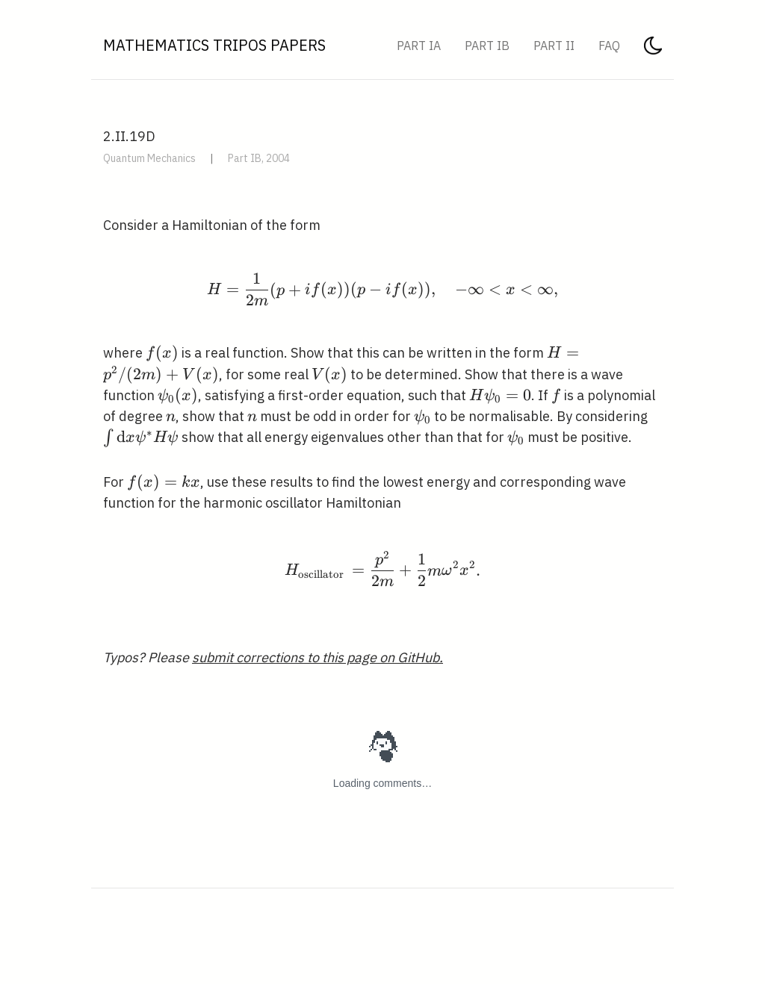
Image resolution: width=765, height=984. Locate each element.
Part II (553, 45)
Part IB (487, 45)
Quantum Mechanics (149, 158)
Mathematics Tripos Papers (214, 45)
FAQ (609, 45)
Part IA (419, 45)
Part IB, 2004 (259, 158)
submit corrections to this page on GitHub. (317, 657)
